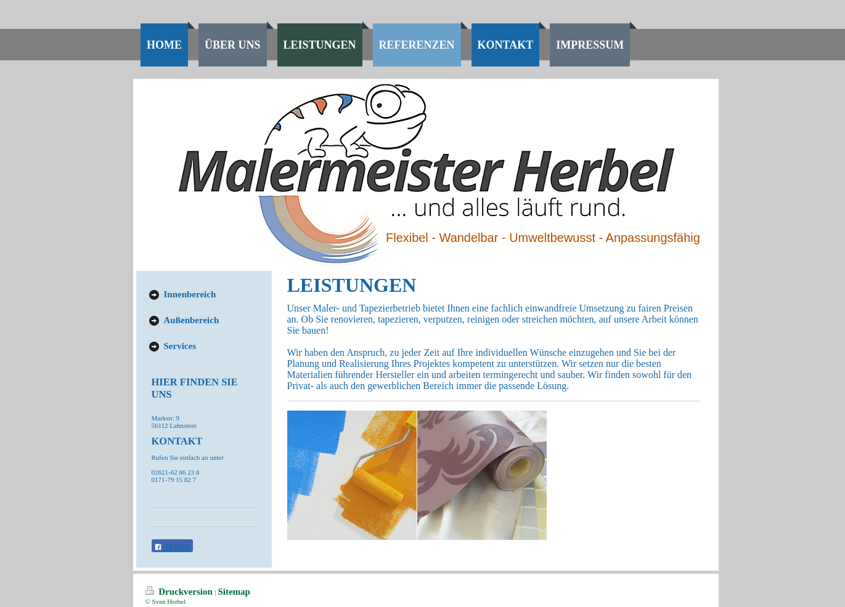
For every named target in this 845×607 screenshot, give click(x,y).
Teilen (172, 546)
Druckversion (180, 592)
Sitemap (234, 592)
